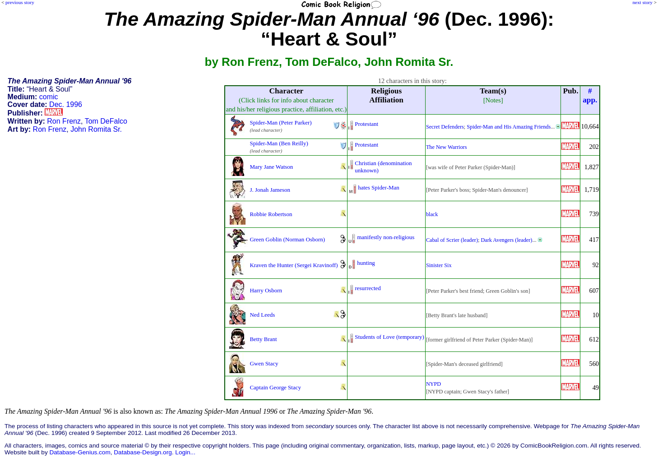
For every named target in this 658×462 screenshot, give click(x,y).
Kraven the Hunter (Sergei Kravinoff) (294, 265)
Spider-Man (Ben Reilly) (279, 143)
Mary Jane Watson (271, 166)
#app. (590, 95)
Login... (185, 452)
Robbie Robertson (271, 214)
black (432, 214)
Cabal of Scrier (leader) (452, 240)
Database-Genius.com (79, 452)
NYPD (433, 384)
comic (48, 97)
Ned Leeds (262, 314)
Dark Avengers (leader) (507, 240)
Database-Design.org (142, 452)
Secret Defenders (445, 127)
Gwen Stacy (264, 363)
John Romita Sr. (96, 129)
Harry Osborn (266, 290)
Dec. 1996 (65, 104)
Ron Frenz (64, 121)
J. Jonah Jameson (270, 189)
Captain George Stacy (275, 387)
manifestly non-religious (385, 237)
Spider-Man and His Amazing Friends (509, 127)
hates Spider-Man (378, 187)
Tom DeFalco (106, 121)
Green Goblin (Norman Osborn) (287, 239)
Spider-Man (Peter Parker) (280, 122)
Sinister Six (439, 265)
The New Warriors (446, 147)
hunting (366, 262)
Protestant (366, 123)
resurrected (368, 288)
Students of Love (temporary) (389, 336)
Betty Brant (263, 339)
